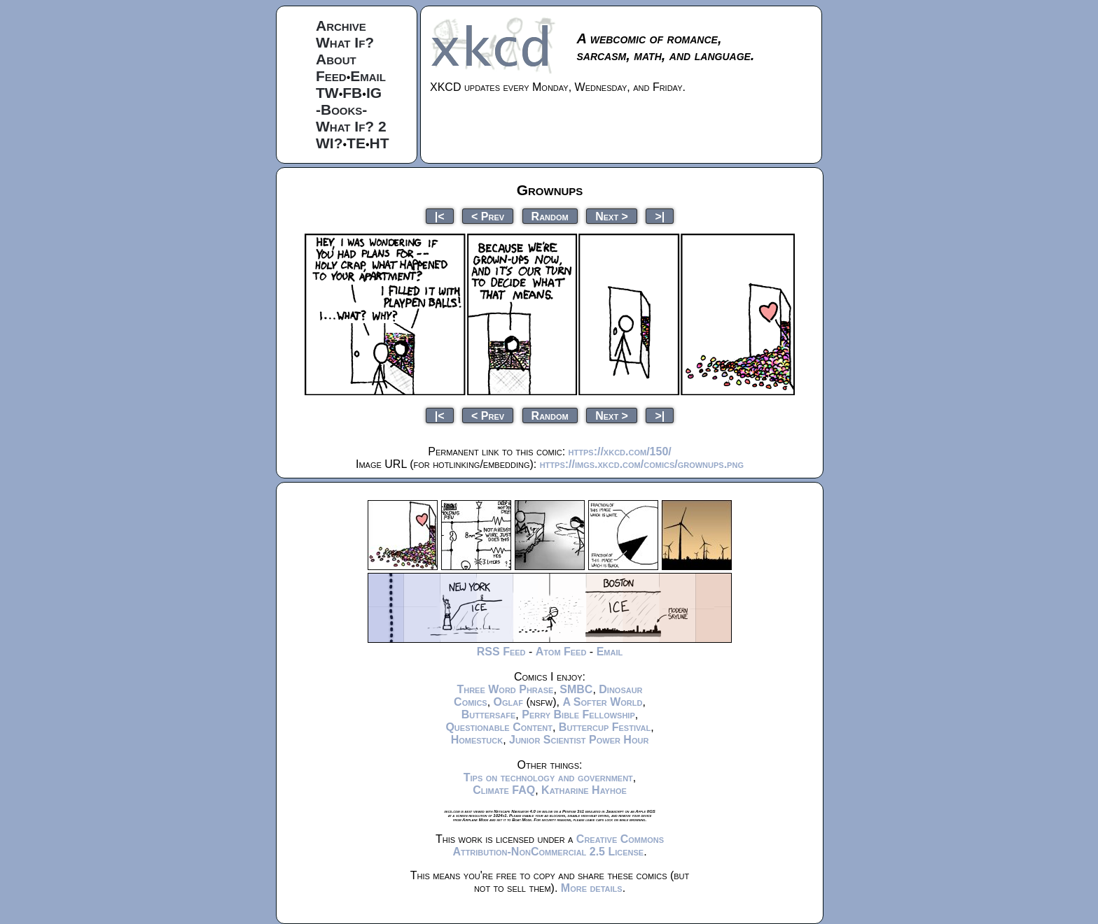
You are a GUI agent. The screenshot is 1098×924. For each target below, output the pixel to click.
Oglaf (508, 702)
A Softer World (602, 702)
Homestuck (477, 740)
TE (356, 143)
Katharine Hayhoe (584, 790)
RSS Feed (501, 652)
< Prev (487, 216)
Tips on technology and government (548, 777)
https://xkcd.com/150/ (620, 451)
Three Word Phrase (505, 689)
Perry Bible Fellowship (578, 714)
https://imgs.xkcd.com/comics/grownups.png (642, 464)
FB (352, 93)
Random (550, 216)
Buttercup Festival (605, 727)
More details (592, 888)
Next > (611, 216)
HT (379, 143)
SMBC (576, 689)
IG (374, 93)
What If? (345, 42)
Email (368, 76)
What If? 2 (351, 126)
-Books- (341, 109)
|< (440, 216)
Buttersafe (488, 714)
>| (660, 216)
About (336, 59)
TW (327, 93)
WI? (329, 143)
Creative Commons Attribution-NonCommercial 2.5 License (558, 845)
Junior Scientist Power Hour (578, 740)
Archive (341, 25)
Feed (331, 76)
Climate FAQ (504, 790)
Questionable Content (499, 727)
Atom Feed (561, 652)
